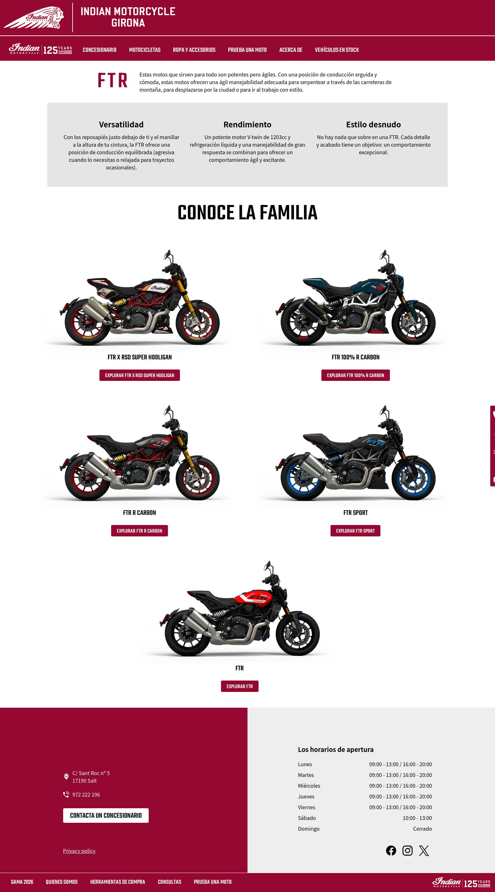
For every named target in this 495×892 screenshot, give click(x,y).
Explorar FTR (240, 691)
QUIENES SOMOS (62, 882)
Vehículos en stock (328, 50)
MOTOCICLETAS (136, 50)
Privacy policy (79, 855)
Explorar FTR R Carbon (139, 534)
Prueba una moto (213, 882)
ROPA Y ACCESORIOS (185, 50)
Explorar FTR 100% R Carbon (355, 377)
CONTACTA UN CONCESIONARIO (106, 820)
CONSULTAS (169, 882)
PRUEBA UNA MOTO (238, 50)
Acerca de (282, 50)
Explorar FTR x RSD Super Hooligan (139, 377)
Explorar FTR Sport (355, 534)
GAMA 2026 (22, 882)
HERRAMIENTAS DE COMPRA (117, 882)
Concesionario (91, 50)
